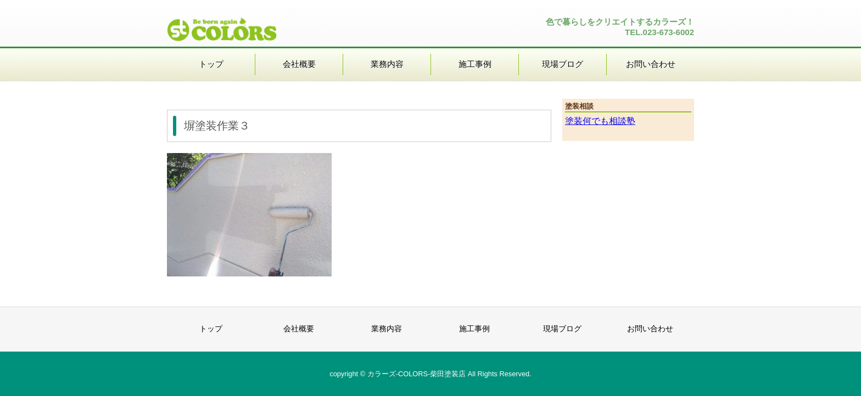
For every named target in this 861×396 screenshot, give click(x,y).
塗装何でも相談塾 (600, 121)
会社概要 (299, 64)
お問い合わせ (650, 64)
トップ (211, 64)
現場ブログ (562, 64)
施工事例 (475, 64)
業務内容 (387, 64)
